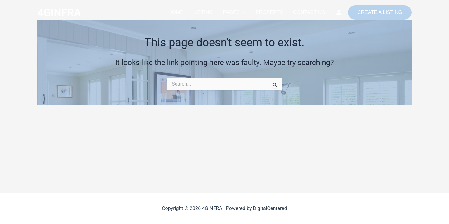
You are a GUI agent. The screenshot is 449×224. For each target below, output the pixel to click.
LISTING (203, 12)
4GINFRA (59, 12)
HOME (175, 12)
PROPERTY (269, 12)
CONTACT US (309, 12)
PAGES (234, 12)
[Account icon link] (339, 12)
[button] (242, 12)
